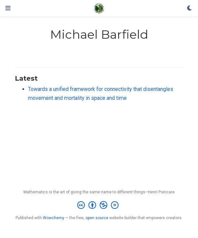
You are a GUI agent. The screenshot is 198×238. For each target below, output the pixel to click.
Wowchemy (53, 218)
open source (96, 218)
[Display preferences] (190, 8)
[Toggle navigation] (8, 8)
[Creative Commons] (99, 205)
